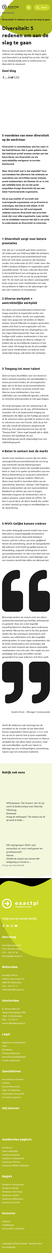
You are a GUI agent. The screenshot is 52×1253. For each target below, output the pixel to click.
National (6, 1221)
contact (40, 732)
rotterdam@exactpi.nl (13, 989)
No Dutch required (11, 1097)
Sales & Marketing (11, 1090)
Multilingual (8, 1225)
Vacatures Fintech (11, 1162)
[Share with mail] (17, 78)
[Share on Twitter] (12, 78)
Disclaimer (7, 1049)
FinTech (6, 1083)
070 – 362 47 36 (10, 952)
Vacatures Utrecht (11, 1202)
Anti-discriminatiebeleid (14, 1057)
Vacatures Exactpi (11, 1154)
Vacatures (7, 1147)
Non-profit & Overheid (13, 1228)
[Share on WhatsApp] (15, 78)
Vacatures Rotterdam (12, 1199)
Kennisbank (8, 12)
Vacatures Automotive (13, 1158)
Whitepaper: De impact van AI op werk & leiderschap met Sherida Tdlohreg (25, 806)
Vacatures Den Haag (12, 1191)
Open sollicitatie (10, 1151)
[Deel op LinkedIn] (9, 78)
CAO (4, 1046)
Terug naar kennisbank (13, 865)
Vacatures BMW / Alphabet (15, 1165)
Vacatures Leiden (10, 1195)
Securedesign (8, 1247)
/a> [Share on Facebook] (5, 78)
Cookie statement (11, 1060)
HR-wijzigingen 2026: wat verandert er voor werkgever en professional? (24, 848)
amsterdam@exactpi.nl (13, 1023)
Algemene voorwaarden (14, 1042)
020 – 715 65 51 (10, 1019)
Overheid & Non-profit (13, 1093)
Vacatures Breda (10, 1188)
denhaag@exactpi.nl (12, 956)
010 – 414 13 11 (10, 986)
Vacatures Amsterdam (13, 1184)
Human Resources (11, 1086)
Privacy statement (11, 1053)
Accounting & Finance (12, 1079)
